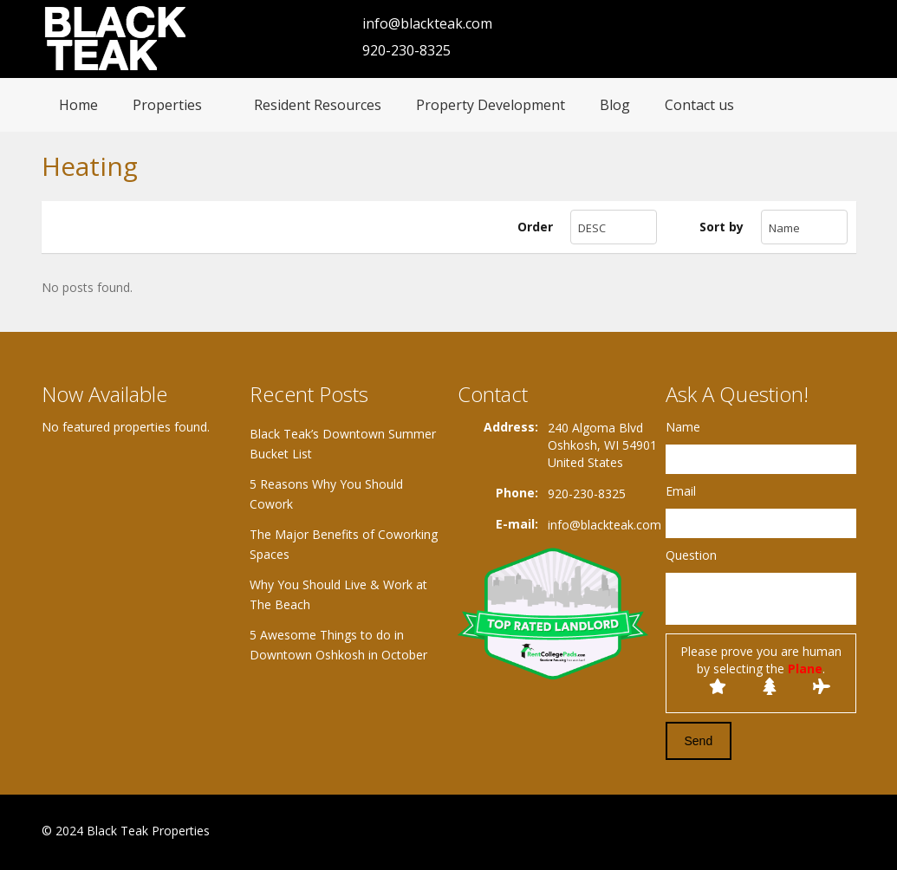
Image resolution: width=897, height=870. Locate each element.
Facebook (765, 832)
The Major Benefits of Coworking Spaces (344, 544)
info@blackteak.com (427, 23)
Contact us (699, 104)
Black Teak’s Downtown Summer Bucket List (343, 443)
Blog (615, 104)
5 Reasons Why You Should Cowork (326, 494)
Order (535, 226)
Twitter (845, 832)
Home (78, 104)
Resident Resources (317, 104)
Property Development (490, 104)
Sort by (721, 226)
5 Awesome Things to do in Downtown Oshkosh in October (338, 645)
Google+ (803, 832)
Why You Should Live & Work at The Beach (338, 594)
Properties (167, 104)
